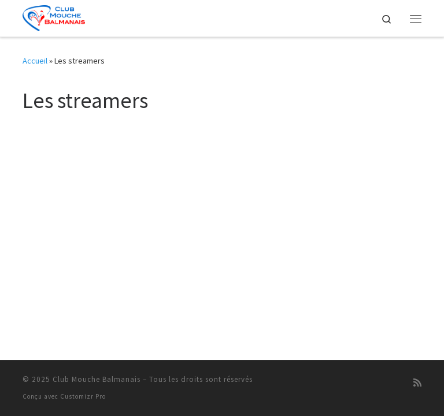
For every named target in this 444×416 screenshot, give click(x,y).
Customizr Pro (83, 396)
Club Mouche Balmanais (96, 379)
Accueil (35, 60)
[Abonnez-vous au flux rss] (417, 383)
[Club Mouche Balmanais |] (54, 17)
